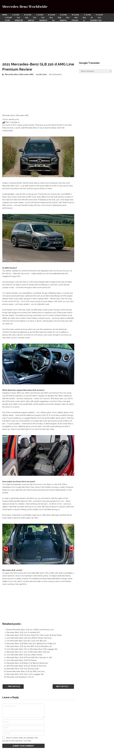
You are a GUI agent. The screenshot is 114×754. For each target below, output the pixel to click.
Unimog (63, 20)
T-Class (8, 17)
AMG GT (31, 20)
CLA (18, 17)
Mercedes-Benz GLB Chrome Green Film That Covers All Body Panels (34, 635)
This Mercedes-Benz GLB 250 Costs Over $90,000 (27, 641)
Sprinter (19, 20)
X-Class (99, 15)
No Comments (55, 74)
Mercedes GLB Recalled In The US (20, 677)
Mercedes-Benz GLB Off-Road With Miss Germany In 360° (29, 657)
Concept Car (96, 20)
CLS (34, 17)
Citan (7, 20)
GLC (67, 17)
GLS (84, 17)
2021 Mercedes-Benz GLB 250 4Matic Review (24, 655)
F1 (84, 20)
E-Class (51, 15)
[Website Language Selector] (95, 71)
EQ (53, 20)
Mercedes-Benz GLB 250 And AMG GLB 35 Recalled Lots (29, 646)
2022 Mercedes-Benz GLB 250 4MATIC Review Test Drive (29, 638)
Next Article (63, 686)
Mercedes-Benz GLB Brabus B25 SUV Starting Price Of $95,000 (31, 644)
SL (92, 17)
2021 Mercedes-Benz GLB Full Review (22, 660)
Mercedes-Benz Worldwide (24, 7)
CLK (42, 17)
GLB (59, 17)
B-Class (27, 15)
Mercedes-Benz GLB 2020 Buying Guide (23, 669)
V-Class (87, 15)
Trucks (74, 20)
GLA (51, 17)
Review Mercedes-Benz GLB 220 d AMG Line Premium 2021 (30, 630)
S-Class (63, 15)
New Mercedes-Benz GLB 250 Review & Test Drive (26, 666)
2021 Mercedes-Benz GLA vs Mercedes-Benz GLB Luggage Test (32, 649)
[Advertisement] (57, 40)
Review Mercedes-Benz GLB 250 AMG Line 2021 (26, 671)
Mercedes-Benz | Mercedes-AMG (19, 74)
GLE (76, 17)
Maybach (43, 20)
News (4, 15)
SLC (99, 17)
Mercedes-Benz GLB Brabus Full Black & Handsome (27, 663)
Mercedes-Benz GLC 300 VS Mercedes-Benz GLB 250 (28, 652)
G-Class (75, 15)
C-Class (39, 15)
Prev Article (13, 686)
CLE (26, 17)
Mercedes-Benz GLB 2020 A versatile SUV (23, 632)
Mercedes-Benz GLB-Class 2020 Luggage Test (25, 674)
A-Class (15, 15)
